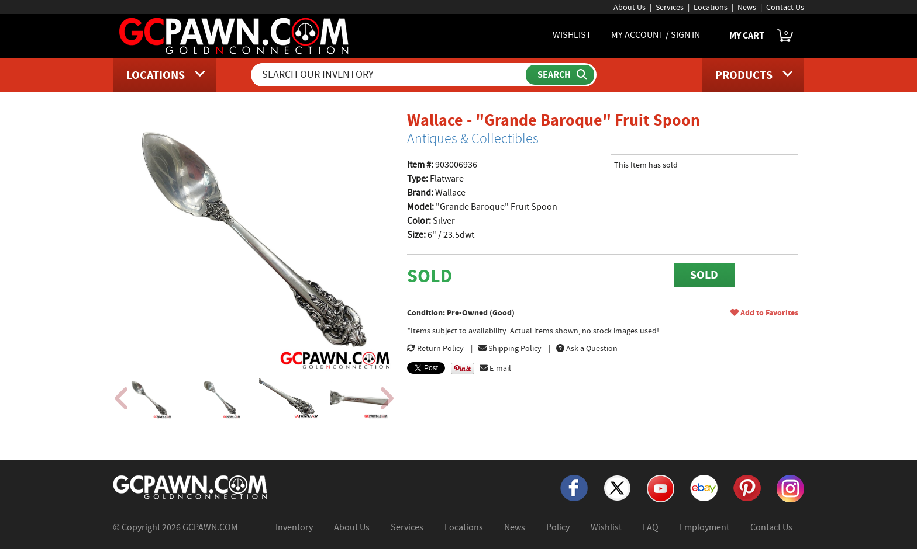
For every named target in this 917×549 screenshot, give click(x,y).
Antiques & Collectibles (473, 138)
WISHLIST (572, 35)
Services (670, 7)
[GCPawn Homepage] (235, 35)
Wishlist (606, 527)
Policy (558, 527)
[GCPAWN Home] (190, 486)
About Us (629, 7)
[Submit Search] (560, 75)
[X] (617, 487)
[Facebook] (574, 487)
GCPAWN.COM (210, 527)
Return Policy (435, 348)
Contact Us (785, 7)
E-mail (495, 368)
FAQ (651, 527)
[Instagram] (790, 487)
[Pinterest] (747, 487)
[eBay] (704, 487)
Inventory (294, 527)
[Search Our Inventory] (389, 74)
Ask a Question (587, 348)
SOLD (704, 275)
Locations (711, 7)
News (746, 7)
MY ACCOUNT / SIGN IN (655, 35)
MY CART (762, 36)
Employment (704, 527)
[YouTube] (660, 487)
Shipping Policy (510, 348)
